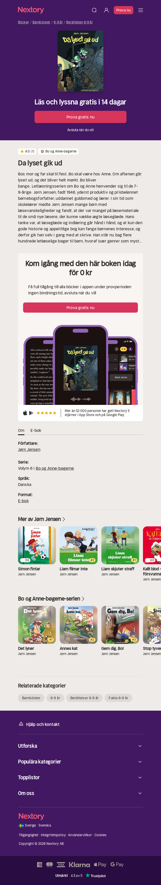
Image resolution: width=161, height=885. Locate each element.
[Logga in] (106, 10)
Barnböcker (41, 22)
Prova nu (123, 10)
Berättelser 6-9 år (79, 22)
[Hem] (53, 10)
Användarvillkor (80, 835)
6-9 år (58, 22)
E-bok (23, 500)
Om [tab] (21, 430)
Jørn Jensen (29, 449)
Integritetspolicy (53, 835)
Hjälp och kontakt (39, 724)
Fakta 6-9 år (118, 698)
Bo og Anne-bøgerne (55, 468)
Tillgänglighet (29, 835)
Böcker (23, 22)
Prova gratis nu (80, 116)
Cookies (100, 835)
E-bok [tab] (35, 430)
